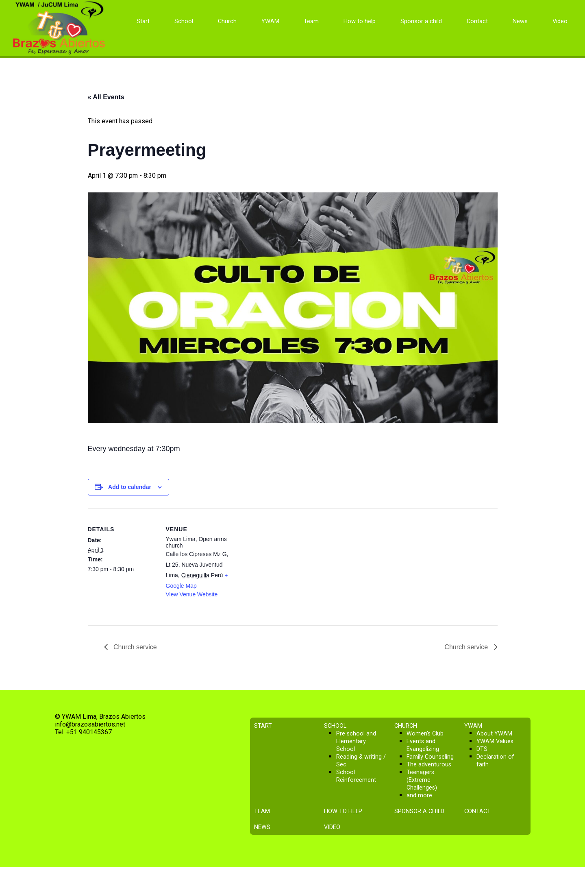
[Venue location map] (287, 565)
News (520, 21)
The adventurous (429, 764)
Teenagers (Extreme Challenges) (422, 780)
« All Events (106, 97)
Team (311, 21)
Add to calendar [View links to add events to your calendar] (129, 487)
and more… (421, 795)
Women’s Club (425, 733)
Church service (134, 647)
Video (560, 21)
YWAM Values (494, 741)
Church (227, 21)
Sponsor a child (421, 21)
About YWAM (494, 733)
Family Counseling (430, 756)
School (183, 21)
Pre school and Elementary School (356, 741)
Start (143, 21)
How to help (360, 21)
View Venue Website (192, 594)
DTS (481, 749)
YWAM (270, 21)
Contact (477, 21)
